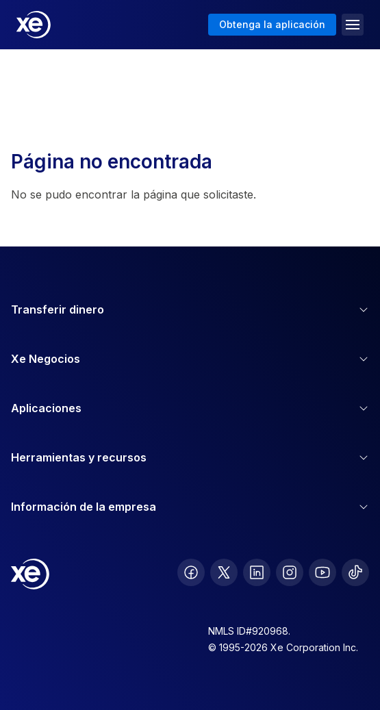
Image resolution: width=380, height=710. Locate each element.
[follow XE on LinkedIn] (256, 572)
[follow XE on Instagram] (289, 572)
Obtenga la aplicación (272, 24)
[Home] (33, 24)
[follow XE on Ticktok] (355, 572)
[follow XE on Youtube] (322, 572)
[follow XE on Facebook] (191, 572)
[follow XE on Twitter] (224, 572)
